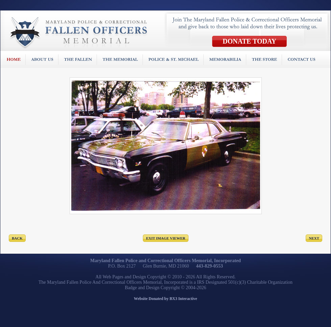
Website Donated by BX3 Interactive (165, 298)
